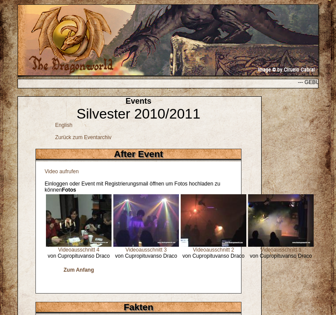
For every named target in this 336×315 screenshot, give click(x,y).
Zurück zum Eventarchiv (83, 137)
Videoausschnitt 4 (79, 250)
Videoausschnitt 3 (146, 250)
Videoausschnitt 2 (213, 250)
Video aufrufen (62, 171)
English (63, 125)
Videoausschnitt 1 (281, 250)
